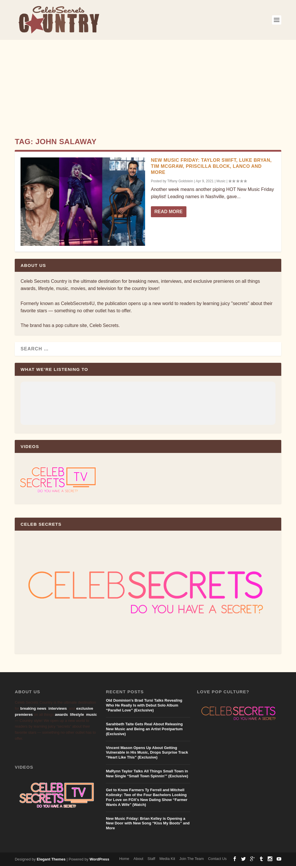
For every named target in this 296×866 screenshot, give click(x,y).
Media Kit (167, 858)
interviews (58, 708)
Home (124, 858)
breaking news (33, 708)
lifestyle (77, 714)
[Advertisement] (148, 83)
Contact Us (217, 858)
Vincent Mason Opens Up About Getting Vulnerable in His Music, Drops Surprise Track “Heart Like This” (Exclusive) (147, 753)
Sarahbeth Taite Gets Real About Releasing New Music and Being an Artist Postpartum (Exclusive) (144, 729)
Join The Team (191, 858)
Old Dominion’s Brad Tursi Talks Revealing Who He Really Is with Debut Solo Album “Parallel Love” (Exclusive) (144, 705)
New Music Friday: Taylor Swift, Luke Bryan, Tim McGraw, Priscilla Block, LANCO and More (211, 166)
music (91, 714)
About (138, 858)
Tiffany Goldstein (180, 181)
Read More (168, 211)
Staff (151, 858)
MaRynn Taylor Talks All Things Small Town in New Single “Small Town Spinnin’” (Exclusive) (147, 773)
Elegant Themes (51, 859)
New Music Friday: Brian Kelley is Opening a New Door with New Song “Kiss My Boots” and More (148, 823)
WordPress (99, 859)
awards (61, 714)
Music (221, 181)
